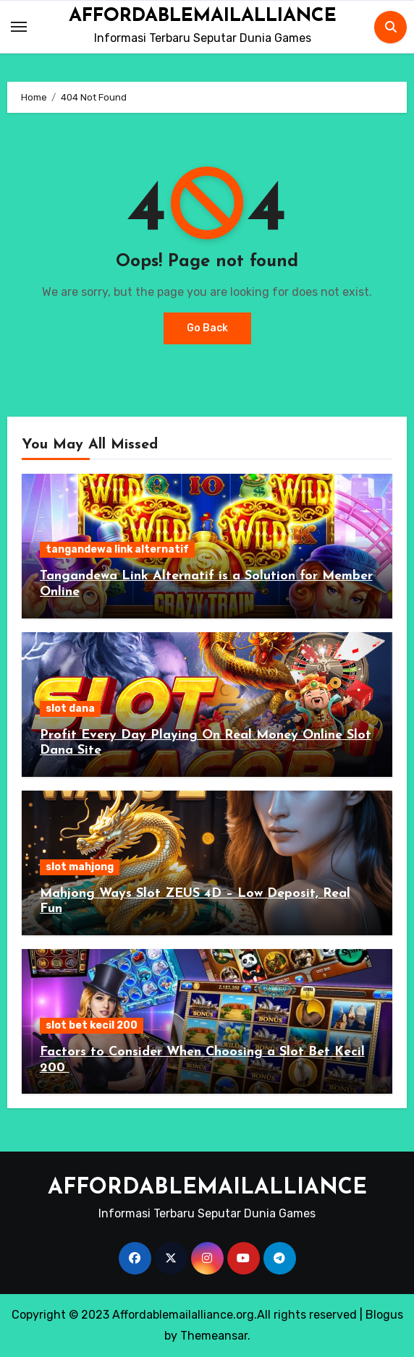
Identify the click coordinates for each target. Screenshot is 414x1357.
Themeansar (214, 1336)
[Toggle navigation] (18, 26)
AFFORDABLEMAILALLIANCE (203, 16)
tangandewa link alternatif (117, 549)
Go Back (207, 328)
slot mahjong (80, 867)
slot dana (70, 708)
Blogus (384, 1315)
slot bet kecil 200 (92, 1025)
